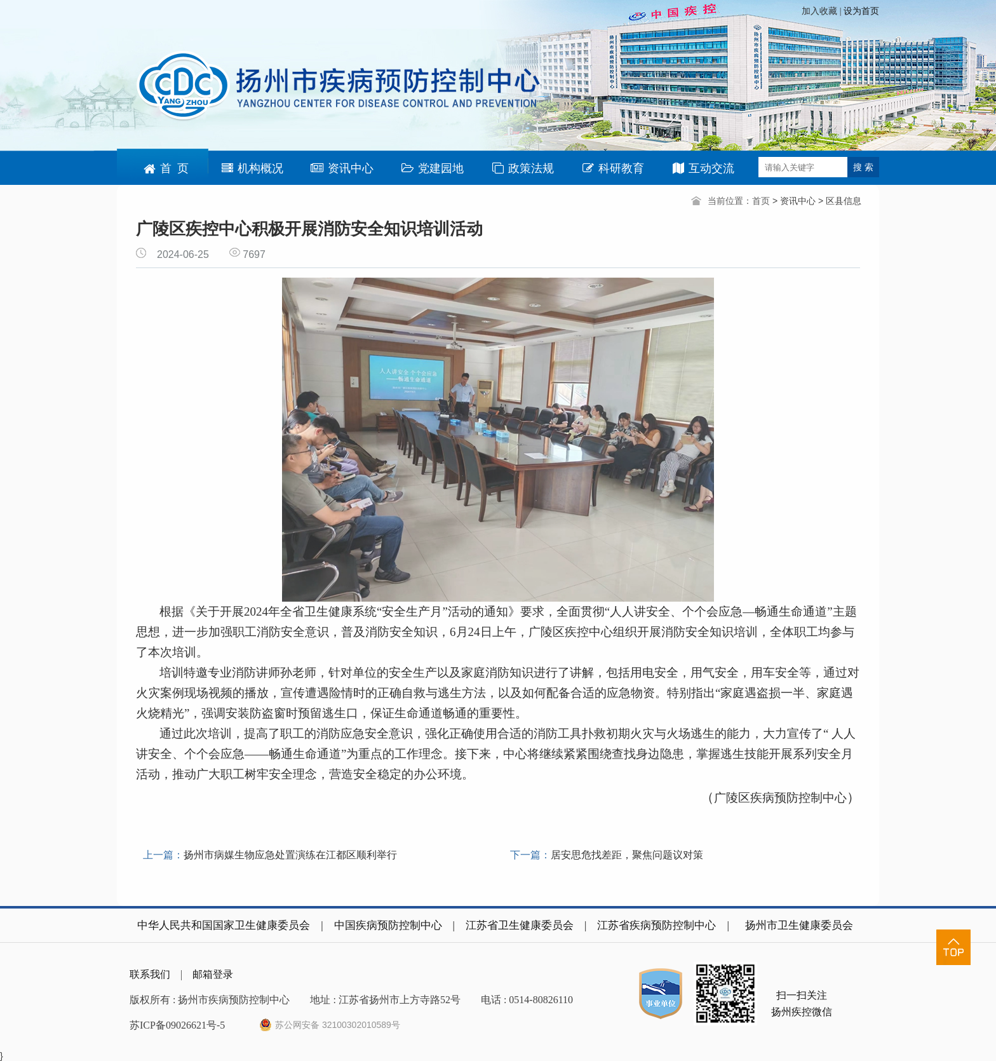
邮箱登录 (212, 974)
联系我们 (150, 974)
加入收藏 (821, 11)
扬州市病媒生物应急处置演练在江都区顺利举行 (290, 854)
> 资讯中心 (795, 201)
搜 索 (863, 167)
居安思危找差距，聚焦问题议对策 (627, 854)
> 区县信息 (839, 201)
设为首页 (861, 11)
